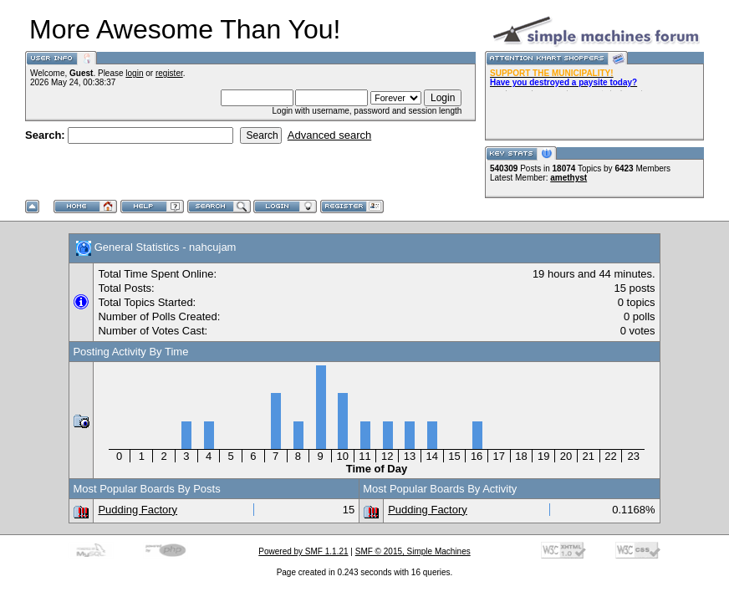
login (134, 73)
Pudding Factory (137, 509)
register (169, 73)
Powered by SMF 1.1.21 (303, 551)
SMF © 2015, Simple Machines (413, 551)
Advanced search (329, 135)
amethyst (568, 177)
